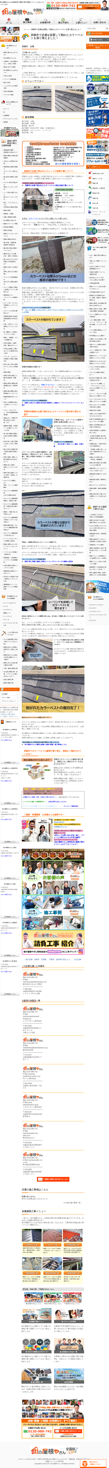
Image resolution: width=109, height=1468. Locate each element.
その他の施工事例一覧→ (72, 1203)
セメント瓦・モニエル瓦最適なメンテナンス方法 (11, 305)
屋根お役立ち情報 (95, 410)
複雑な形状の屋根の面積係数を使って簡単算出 (11, 386)
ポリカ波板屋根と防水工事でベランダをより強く (11, 642)
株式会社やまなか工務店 (32, 984)
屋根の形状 (7, 210)
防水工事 (95, 203)
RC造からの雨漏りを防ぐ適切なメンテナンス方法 (11, 579)
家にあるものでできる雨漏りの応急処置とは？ (11, 261)
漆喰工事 (95, 183)
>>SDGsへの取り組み (7, 714)
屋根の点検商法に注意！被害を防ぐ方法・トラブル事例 (97, 550)
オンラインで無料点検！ (71, 806)
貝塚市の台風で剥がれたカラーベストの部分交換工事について (49, 185)
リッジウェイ (8, 616)
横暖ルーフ (7, 613)
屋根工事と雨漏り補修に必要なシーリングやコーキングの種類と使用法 (49, 561)
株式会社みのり (29, 1138)
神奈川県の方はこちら (52, 1304)
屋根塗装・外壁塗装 (98, 188)
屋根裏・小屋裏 (8, 214)
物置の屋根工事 (8, 683)
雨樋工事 (95, 198)
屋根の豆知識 (8, 230)
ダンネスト (92, 620)
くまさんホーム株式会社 (32, 1107)
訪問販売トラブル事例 (96, 545)
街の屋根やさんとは (10, 58)
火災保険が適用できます (97, 292)
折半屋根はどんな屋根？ (97, 335)
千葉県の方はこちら (72, 1304)
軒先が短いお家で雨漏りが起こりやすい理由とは (11, 444)
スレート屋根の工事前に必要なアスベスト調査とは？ (11, 289)
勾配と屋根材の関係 (10, 217)
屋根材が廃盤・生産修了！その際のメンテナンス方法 (11, 428)
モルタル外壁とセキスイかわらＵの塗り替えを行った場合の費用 (97, 528)
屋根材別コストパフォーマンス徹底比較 (11, 297)
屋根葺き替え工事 (98, 173)
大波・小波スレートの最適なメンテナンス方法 (11, 326)
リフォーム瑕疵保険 (10, 79)
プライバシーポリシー (9, 701)
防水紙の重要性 (8, 227)
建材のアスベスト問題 (11, 223)
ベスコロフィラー (95, 611)
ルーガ (6, 606)
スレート (6, 109)
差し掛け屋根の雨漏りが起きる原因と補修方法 (11, 436)
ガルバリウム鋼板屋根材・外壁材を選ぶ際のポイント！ (11, 506)
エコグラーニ (8, 609)
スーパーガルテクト (10, 603)
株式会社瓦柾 (28, 1050)
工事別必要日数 (94, 283)
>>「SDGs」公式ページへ (9, 716)
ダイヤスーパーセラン (96, 605)
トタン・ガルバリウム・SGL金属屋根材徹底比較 (11, 412)
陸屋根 (6, 122)
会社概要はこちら (10, 762)
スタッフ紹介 (6, 697)
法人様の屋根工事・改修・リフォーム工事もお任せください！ (11, 674)
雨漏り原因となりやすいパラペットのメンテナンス (11, 546)
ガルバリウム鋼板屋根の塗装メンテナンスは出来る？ (11, 520)
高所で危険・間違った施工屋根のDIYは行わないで (11, 459)
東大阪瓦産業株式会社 (31, 1164)
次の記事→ (78, 959)
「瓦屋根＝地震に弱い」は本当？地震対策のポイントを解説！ (97, 452)
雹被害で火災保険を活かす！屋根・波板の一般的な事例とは (97, 298)
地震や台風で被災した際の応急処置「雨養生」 (11, 378)
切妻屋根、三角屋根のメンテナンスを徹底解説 (11, 560)
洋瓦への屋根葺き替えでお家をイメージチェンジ (11, 404)
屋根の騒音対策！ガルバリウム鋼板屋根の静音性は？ (11, 527)
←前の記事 (28, 959)
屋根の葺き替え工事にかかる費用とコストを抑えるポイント (97, 496)
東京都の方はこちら (33, 1304)
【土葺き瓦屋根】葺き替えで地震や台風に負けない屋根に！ (97, 438)
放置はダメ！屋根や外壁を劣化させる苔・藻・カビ (11, 420)
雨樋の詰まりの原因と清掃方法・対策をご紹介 (11, 649)
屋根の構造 (7, 372)
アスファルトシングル (11, 119)
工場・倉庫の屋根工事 (11, 668)
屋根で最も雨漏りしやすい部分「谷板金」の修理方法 (11, 475)
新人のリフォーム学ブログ (97, 485)
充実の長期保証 (8, 91)
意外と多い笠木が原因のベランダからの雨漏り (11, 367)
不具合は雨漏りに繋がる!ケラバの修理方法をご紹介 (11, 351)
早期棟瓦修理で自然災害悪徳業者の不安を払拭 (11, 319)
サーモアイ (92, 608)
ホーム (26, 29)
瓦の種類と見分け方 (10, 220)
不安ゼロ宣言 (8, 76)
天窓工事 (95, 208)
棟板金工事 (95, 193)
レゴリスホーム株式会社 (32, 1021)
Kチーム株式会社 (29, 1078)
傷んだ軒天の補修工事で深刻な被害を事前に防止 (11, 451)
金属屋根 (6, 115)
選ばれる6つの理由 (10, 67)
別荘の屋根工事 (8, 679)
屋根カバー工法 (97, 178)
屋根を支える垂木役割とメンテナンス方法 (11, 467)
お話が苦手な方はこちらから (57, 801)
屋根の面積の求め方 (10, 239)
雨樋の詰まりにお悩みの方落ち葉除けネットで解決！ (11, 657)
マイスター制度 (8, 95)
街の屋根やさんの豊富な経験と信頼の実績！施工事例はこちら (46, 744)
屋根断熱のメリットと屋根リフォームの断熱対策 (11, 587)
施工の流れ (7, 82)
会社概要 (4, 694)
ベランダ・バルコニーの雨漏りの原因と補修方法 (11, 359)
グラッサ (6, 619)
